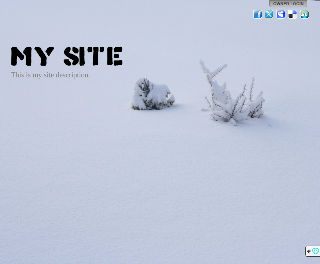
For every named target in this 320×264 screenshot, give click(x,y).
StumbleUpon (304, 14)
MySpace (281, 14)
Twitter (269, 14)
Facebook (258, 14)
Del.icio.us (293, 14)
